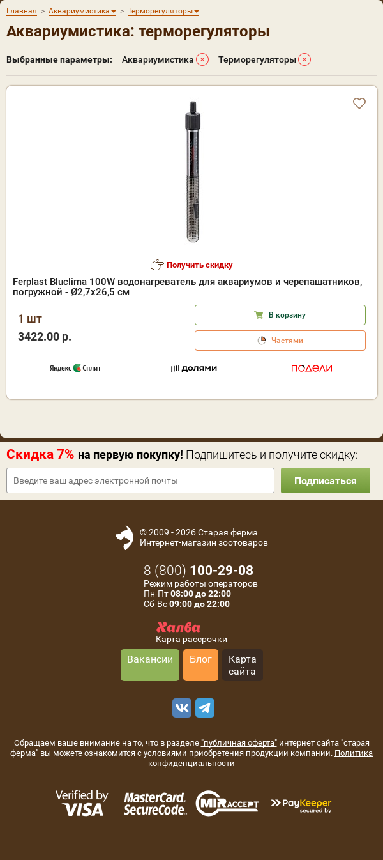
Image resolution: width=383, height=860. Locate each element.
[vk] (180, 708)
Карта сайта (243, 665)
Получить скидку (200, 265)
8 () (198, 570)
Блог (201, 659)
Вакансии (150, 659)
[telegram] (203, 708)
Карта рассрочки (191, 639)
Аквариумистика (158, 59)
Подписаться (325, 481)
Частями (287, 340)
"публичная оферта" (239, 743)
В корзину (287, 315)
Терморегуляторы (257, 59)
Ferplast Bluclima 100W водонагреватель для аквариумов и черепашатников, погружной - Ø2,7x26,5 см (187, 287)
